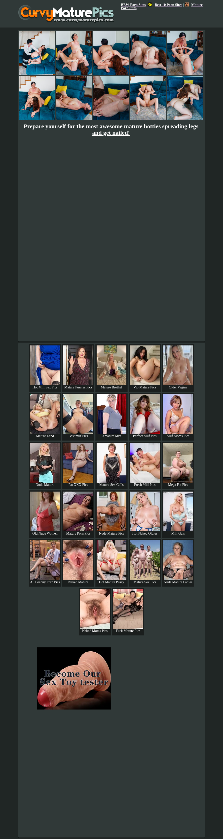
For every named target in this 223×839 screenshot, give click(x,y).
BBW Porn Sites (133, 5)
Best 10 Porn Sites (165, 5)
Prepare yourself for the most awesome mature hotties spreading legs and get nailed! (111, 129)
